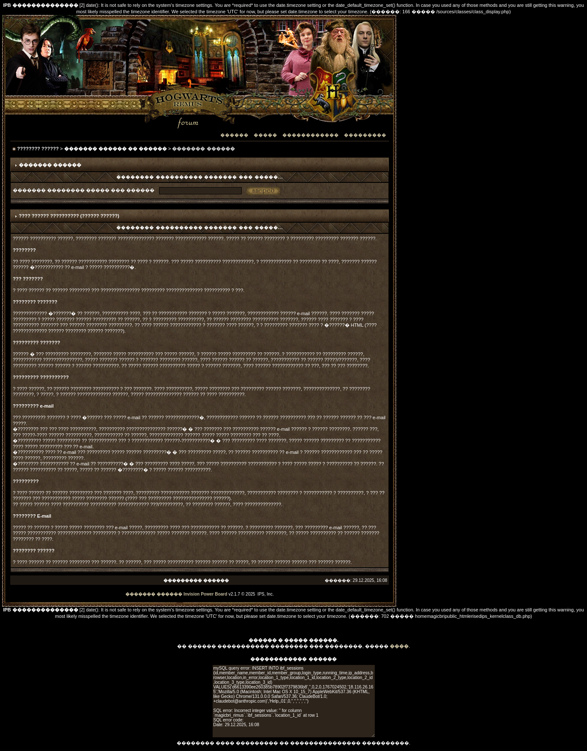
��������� (365, 135)
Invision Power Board (205, 594)
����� (265, 135)
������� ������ (153, 594)
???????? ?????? (38, 148)
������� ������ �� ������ (115, 148)
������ (234, 135)
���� (399, 646)
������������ (310, 135)
